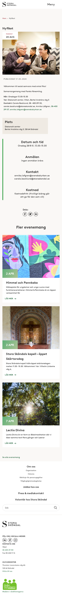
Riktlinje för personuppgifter (31, 477)
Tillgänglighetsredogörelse (31, 481)
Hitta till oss (7, 571)
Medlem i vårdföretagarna (12, 592)
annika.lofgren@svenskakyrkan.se (26, 109)
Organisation (31, 470)
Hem (4, 18)
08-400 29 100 (7, 550)
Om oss (31, 466)
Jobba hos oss (31, 487)
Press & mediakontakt (31, 493)
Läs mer (10, 298)
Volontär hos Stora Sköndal (31, 499)
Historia (31, 474)
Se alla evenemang (11, 457)
